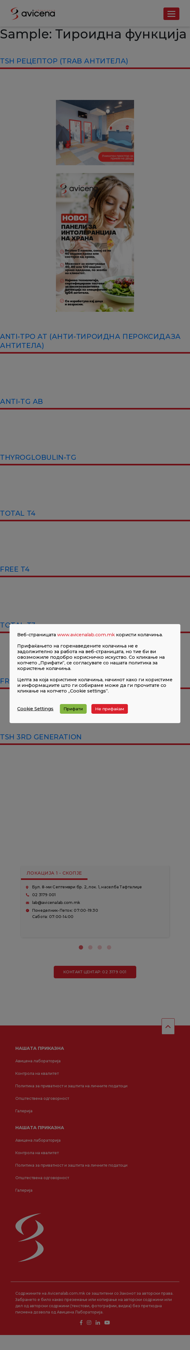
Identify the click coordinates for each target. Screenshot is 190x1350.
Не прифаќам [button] (109, 708)
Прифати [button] (73, 708)
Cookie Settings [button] (35, 709)
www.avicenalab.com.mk (86, 635)
